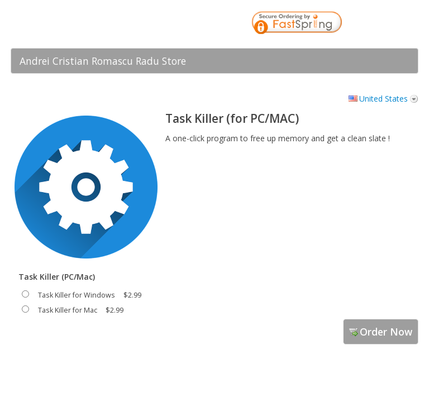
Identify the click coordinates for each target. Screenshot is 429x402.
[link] (387, 24)
